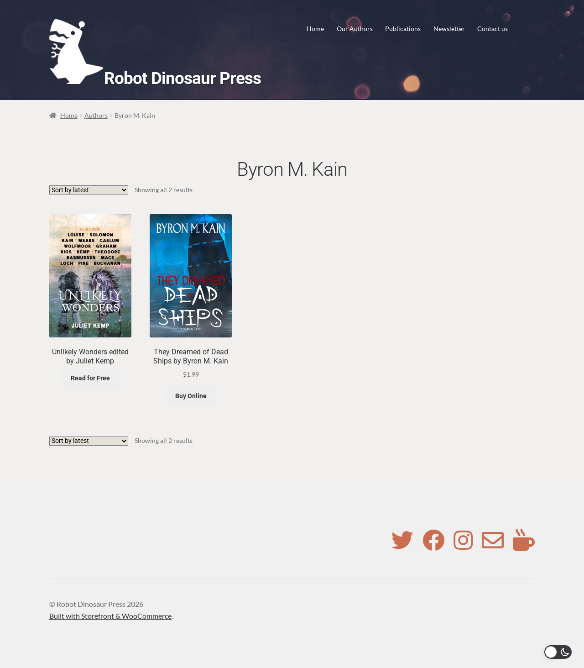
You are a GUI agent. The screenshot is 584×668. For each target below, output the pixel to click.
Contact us (492, 28)
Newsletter (449, 28)
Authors (96, 115)
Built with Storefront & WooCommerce (110, 615)
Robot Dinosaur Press (182, 78)
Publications (403, 28)
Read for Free (90, 378)
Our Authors (355, 28)
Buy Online (191, 396)
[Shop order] (88, 190)
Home (315, 28)
